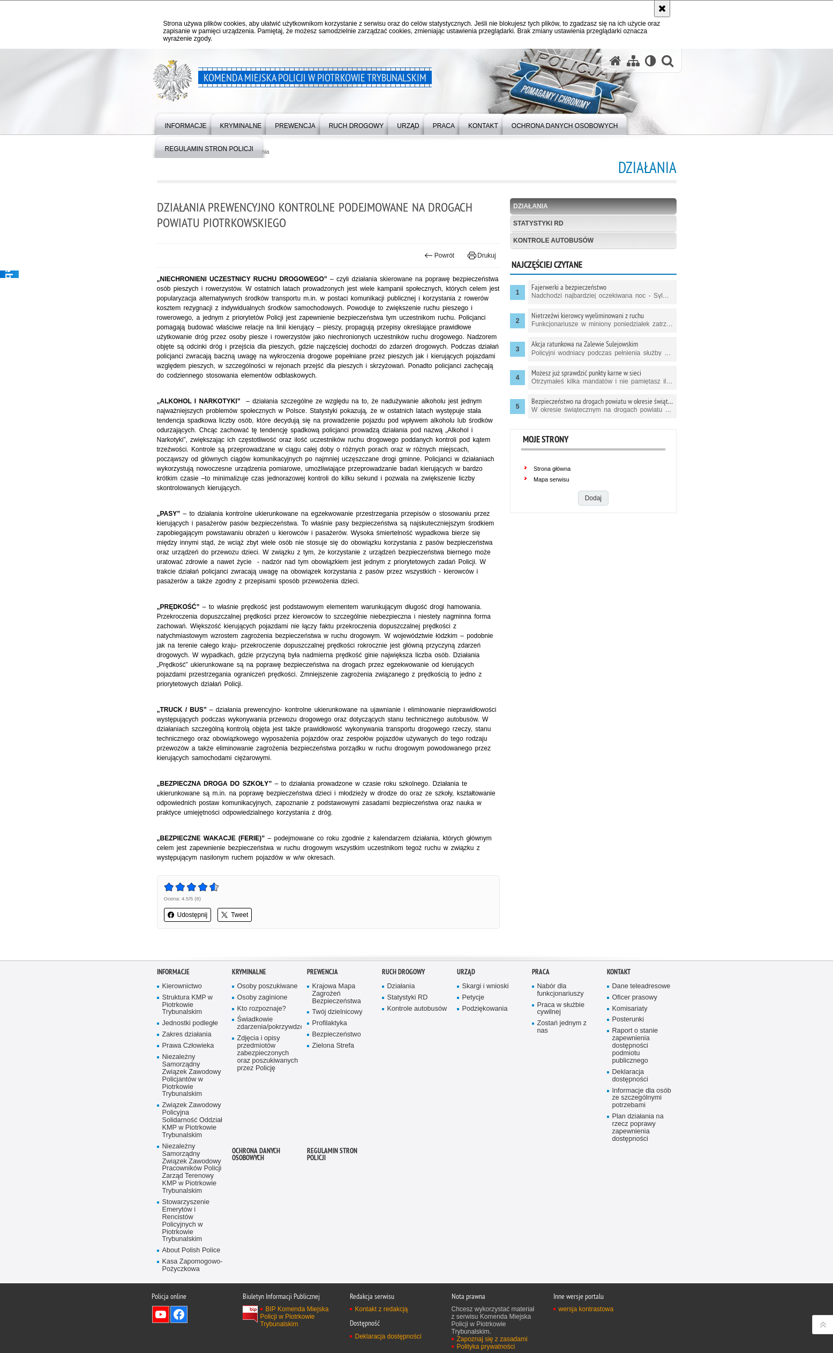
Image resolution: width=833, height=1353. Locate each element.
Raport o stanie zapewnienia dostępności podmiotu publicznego (635, 1045)
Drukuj (482, 255)
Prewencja (322, 971)
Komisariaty (630, 1008)
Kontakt (619, 971)
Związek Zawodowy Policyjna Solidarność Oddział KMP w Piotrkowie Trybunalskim (192, 1120)
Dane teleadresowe (641, 986)
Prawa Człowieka (188, 1045)
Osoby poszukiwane (267, 986)
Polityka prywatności (486, 1346)
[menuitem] (186, 123)
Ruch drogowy (403, 971)
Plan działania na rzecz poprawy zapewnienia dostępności (638, 1127)
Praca (541, 971)
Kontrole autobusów (553, 240)
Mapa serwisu (551, 479)
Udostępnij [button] (188, 915)
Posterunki (628, 1019)
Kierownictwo (182, 986)
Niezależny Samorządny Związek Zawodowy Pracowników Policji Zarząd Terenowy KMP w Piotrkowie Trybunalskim (192, 1168)
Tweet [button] (234, 915)
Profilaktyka (329, 1023)
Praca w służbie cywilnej (560, 1009)
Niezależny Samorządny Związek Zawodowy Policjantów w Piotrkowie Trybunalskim (191, 1076)
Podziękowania (485, 1008)
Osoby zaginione (262, 997)
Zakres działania (187, 1034)
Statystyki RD (538, 223)
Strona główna (552, 468)
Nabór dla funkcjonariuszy (560, 990)
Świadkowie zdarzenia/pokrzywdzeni (268, 1023)
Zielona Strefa (333, 1045)
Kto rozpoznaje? (261, 1008)
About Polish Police (191, 1250)
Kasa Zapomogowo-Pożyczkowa (192, 1265)
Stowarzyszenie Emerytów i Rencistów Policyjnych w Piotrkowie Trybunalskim (185, 1221)
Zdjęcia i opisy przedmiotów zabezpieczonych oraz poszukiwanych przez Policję (267, 1053)
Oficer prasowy (634, 997)
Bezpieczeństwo (336, 1034)
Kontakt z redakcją (381, 1309)
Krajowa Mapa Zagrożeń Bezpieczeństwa (336, 994)
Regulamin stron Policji (332, 1154)
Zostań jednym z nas (562, 1027)
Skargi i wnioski (485, 986)
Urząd (466, 971)
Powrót (439, 255)
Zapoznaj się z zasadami (492, 1339)
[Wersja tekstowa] (650, 60)
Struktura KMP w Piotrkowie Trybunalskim (187, 1005)
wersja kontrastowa (586, 1309)
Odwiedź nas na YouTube (160, 1314)
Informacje (173, 971)
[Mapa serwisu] (633, 60)
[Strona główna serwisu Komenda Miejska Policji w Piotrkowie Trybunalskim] (615, 60)
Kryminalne (249, 971)
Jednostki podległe (190, 1023)
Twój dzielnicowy (337, 1012)
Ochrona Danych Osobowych (256, 1154)
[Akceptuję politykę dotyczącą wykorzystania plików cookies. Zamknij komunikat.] (662, 8)
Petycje (473, 997)
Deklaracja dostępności (630, 1076)
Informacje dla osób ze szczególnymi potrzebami (641, 1098)
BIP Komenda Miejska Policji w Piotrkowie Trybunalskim (294, 1316)
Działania (530, 206)
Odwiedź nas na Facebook (178, 1314)
